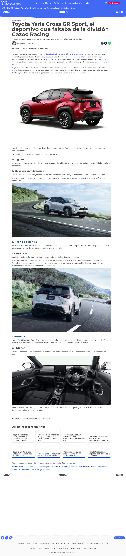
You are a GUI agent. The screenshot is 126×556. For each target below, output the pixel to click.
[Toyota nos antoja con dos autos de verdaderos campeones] (99, 491)
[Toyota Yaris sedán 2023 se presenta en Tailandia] (49, 506)
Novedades (16, 20)
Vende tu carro (114, 3)
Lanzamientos (84, 522)
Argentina (33, 548)
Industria (74, 522)
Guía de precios (71, 3)
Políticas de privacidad (62, 543)
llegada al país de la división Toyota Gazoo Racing (66, 110)
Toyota (17, 49)
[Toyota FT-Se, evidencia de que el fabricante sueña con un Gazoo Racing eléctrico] (49, 491)
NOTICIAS (6, 12)
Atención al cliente (32, 543)
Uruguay (84, 548)
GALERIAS (119, 12)
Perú (78, 548)
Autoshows (56, 522)
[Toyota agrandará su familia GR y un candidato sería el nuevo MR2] (74, 491)
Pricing (74, 543)
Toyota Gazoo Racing (30, 49)
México (73, 548)
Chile (40, 548)
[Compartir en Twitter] (105, 43)
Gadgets (65, 522)
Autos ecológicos (43, 522)
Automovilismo (17, 522)
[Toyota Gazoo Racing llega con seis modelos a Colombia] (99, 506)
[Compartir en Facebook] (102, 43)
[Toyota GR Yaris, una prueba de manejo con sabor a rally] (23, 506)
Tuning (47, 525)
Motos (93, 522)
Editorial (10, 8)
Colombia (47, 548)
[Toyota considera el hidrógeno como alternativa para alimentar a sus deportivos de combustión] (23, 491)
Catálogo (40, 3)
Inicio (4, 8)
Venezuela (92, 548)
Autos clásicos (30, 522)
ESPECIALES (63, 12)
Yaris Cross (44, 49)
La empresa (21, 543)
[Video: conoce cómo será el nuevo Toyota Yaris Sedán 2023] (74, 506)
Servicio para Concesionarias (95, 543)
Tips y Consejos (36, 525)
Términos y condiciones (47, 543)
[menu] (123, 3)
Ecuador (54, 548)
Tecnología (16, 525)
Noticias (48, 3)
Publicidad (81, 543)
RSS (107, 543)
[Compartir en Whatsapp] (109, 43)
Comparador (84, 3)
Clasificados (58, 3)
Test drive (25, 525)
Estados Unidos (63, 548)
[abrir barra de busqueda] (106, 3)
